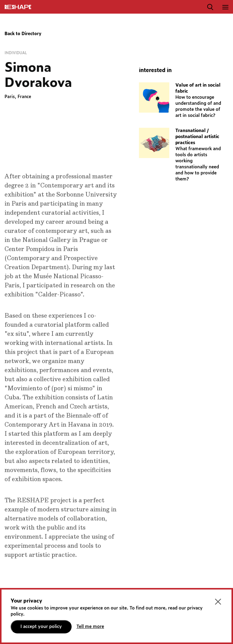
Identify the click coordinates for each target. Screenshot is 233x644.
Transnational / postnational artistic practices (197, 136)
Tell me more (90, 626)
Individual (16, 53)
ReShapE (18, 7)
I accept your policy (41, 626)
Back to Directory (23, 34)
